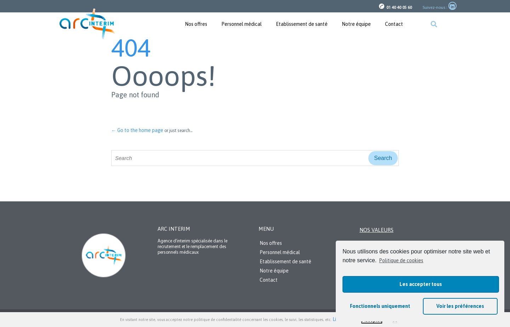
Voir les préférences (460, 306)
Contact (394, 24)
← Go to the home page (137, 130)
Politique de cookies (401, 260)
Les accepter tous (421, 284)
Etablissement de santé (302, 24)
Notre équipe (356, 24)
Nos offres (196, 24)
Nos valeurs (376, 230)
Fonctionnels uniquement (380, 306)
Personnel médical (241, 24)
